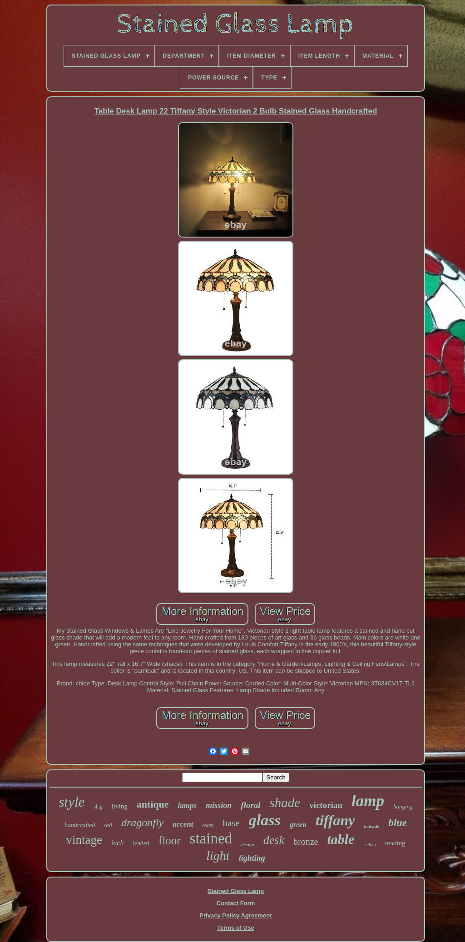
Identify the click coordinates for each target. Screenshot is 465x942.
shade (284, 802)
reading (395, 843)
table (340, 839)
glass (265, 820)
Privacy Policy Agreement (235, 915)
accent (183, 824)
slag (98, 806)
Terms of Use (235, 927)
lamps (187, 805)
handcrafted (79, 825)
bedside (372, 826)
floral (250, 805)
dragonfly (142, 822)
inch (117, 843)
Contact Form (236, 903)
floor (169, 840)
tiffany (335, 820)
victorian (325, 805)
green (298, 824)
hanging (403, 806)
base (231, 823)
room (208, 825)
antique (153, 804)
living (120, 806)
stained (211, 838)
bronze (305, 842)
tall (108, 825)
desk (273, 840)
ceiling (369, 844)
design (247, 844)
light (217, 855)
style (71, 802)
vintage (84, 840)
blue (397, 822)
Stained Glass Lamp (236, 890)
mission (219, 805)
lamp (367, 801)
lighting (252, 858)
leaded (141, 843)
